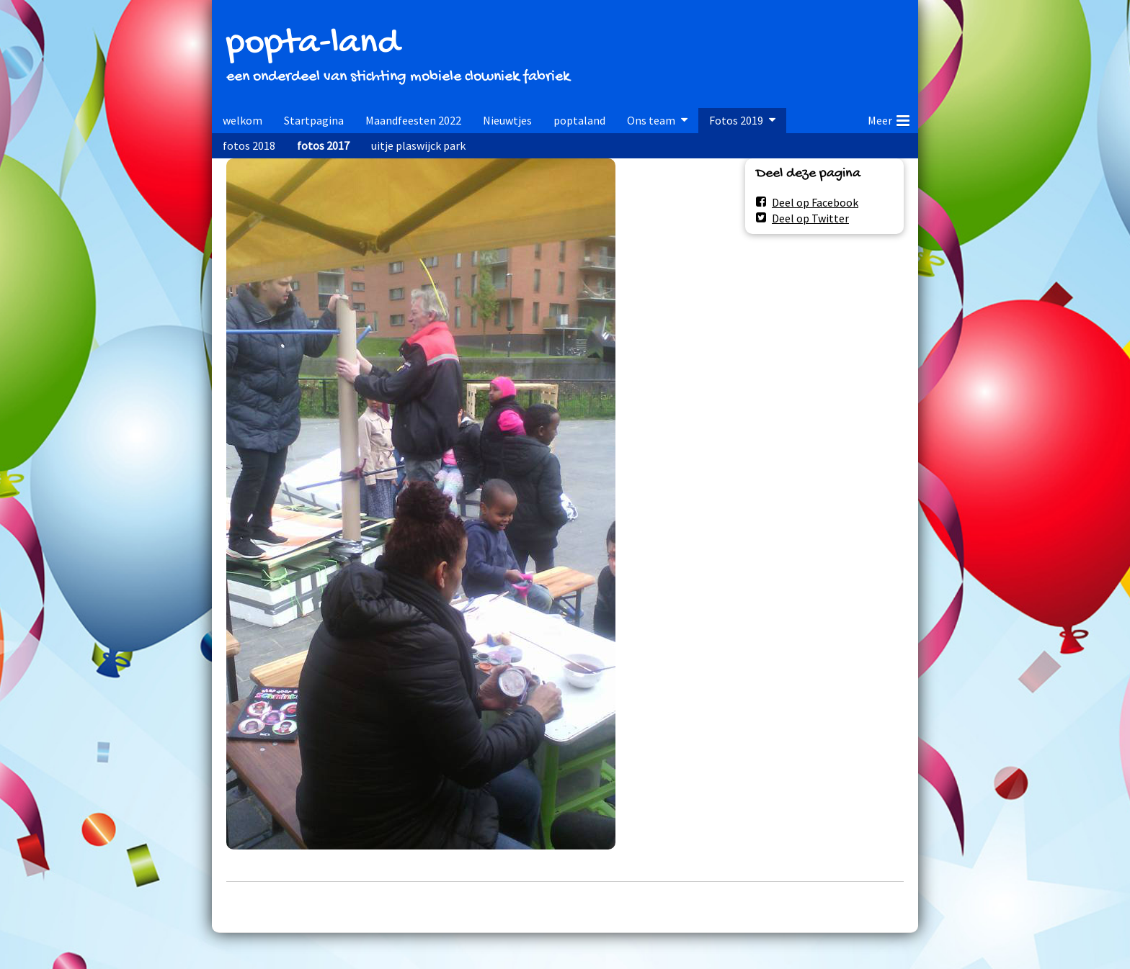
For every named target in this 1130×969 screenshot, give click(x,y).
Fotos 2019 (736, 120)
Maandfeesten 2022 (413, 120)
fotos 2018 (249, 145)
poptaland (579, 120)
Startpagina (314, 120)
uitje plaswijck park (418, 145)
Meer (888, 118)
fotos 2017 (323, 145)
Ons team (651, 120)
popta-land (312, 44)
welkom (242, 120)
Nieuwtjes (507, 120)
